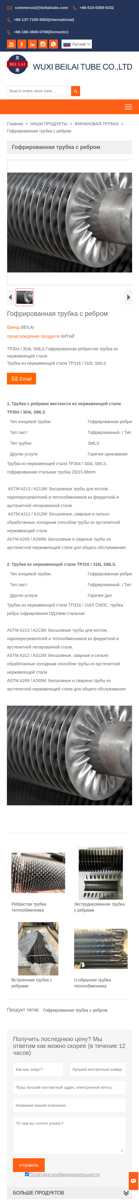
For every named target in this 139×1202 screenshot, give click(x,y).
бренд (14, 327)
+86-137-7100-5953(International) (44, 19)
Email (21, 378)
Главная (15, 123)
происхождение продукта (34, 336)
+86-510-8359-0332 (97, 7)
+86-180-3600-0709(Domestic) (41, 32)
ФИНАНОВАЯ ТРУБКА (96, 123)
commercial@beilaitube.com (41, 7)
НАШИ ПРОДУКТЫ (49, 123)
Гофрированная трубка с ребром (75, 1010)
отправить (29, 1165)
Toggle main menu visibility (129, 105)
